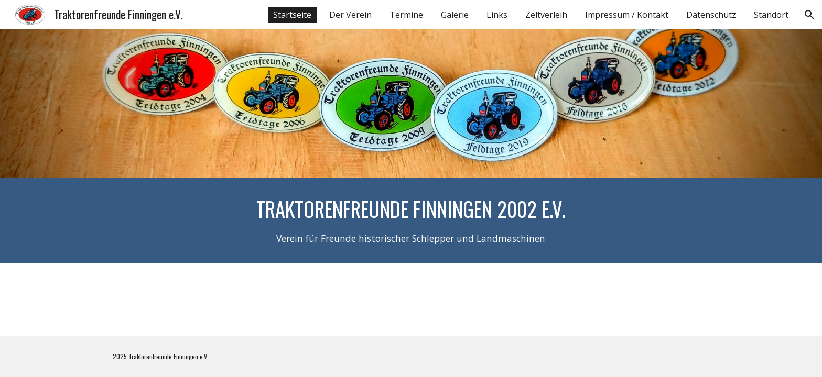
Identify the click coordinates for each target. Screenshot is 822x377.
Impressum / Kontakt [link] (626, 14)
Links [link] (496, 14)
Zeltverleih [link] (546, 14)
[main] (411, 220)
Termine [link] (406, 14)
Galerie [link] (455, 14)
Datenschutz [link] (711, 14)
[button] (809, 14)
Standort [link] (771, 14)
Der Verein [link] (350, 14)
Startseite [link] (292, 14)
